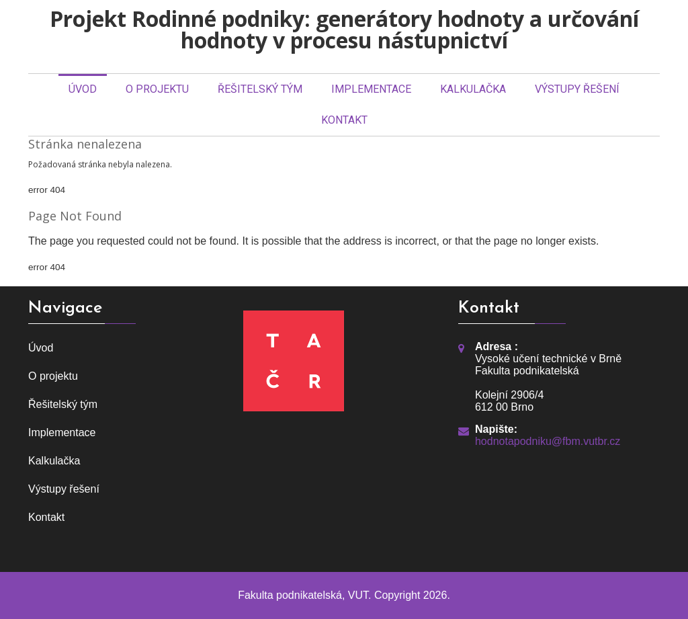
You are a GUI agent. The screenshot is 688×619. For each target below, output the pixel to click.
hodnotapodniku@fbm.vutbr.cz (547, 441)
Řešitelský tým (260, 89)
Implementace (371, 89)
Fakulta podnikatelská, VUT (303, 595)
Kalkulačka (473, 89)
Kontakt (344, 120)
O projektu (157, 89)
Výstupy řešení (577, 89)
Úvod (83, 89)
